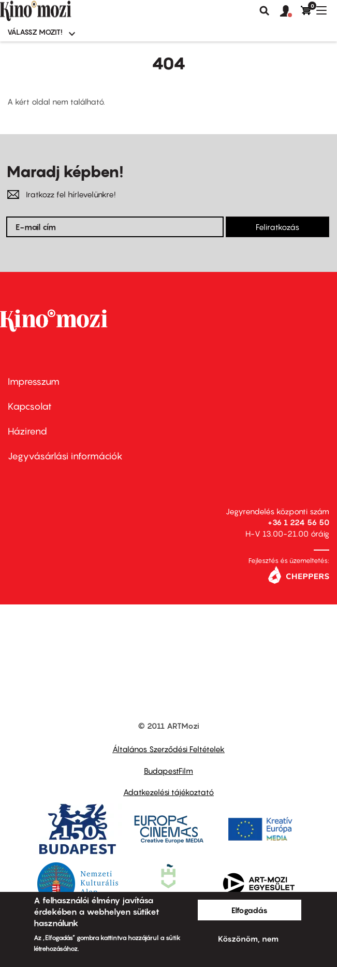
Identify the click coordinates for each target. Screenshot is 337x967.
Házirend (27, 431)
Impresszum (34, 381)
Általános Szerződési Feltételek (168, 749)
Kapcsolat (30, 406)
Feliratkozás (277, 227)
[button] (290, 11)
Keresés (264, 11)
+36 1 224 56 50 (298, 522)
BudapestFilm (168, 770)
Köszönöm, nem (248, 938)
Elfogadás (249, 910)
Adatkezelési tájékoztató (168, 792)
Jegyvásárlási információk (65, 456)
